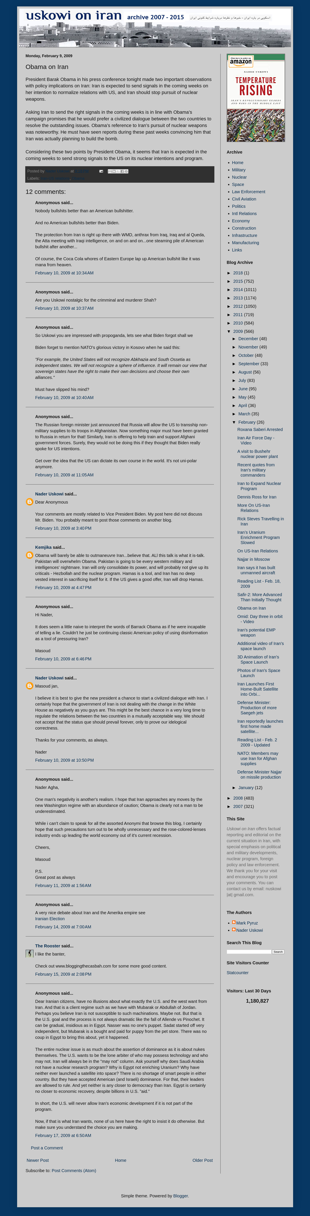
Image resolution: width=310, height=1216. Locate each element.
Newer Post (38, 1160)
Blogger (180, 1196)
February (247, 422)
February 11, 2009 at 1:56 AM (63, 885)
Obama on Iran (251, 608)
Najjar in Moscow (253, 559)
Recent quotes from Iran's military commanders (256, 469)
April (243, 405)
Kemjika (43, 547)
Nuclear (239, 177)
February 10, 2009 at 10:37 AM (64, 308)
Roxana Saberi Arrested (260, 429)
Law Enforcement (249, 191)
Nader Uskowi (49, 494)
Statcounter (238, 972)
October (246, 355)
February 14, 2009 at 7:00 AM (63, 926)
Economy (241, 220)
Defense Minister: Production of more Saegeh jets (257, 707)
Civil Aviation (244, 199)
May (243, 397)
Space (238, 184)
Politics (239, 206)
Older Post (203, 1160)
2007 (238, 806)
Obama (78, 178)
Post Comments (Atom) (74, 1170)
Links (237, 250)
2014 (238, 289)
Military (239, 170)
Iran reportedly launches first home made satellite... (260, 726)
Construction (244, 228)
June (243, 388)
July (242, 380)
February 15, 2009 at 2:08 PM (63, 974)
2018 (238, 273)
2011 (238, 314)
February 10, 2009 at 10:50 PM (64, 760)
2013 (238, 298)
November (248, 347)
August (245, 372)
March (244, 413)
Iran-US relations (55, 178)
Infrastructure (244, 235)
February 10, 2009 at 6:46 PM (63, 659)
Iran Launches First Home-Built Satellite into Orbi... (257, 689)
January (246, 787)
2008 (238, 798)
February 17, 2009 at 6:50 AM (63, 1135)
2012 (238, 306)
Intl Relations (244, 213)
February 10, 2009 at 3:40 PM (63, 528)
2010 (238, 323)
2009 (238, 331)
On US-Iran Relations (257, 551)
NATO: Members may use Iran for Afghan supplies (258, 758)
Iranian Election (50, 918)
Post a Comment (47, 1148)
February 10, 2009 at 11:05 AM (64, 475)
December (248, 338)
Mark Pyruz (247, 923)
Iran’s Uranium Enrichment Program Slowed (258, 537)
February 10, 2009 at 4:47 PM (63, 587)
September (249, 363)
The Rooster (47, 946)
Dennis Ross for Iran (256, 497)
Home (120, 1160)
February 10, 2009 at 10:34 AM (64, 273)
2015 (238, 281)
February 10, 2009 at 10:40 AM (64, 397)
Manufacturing (245, 242)
